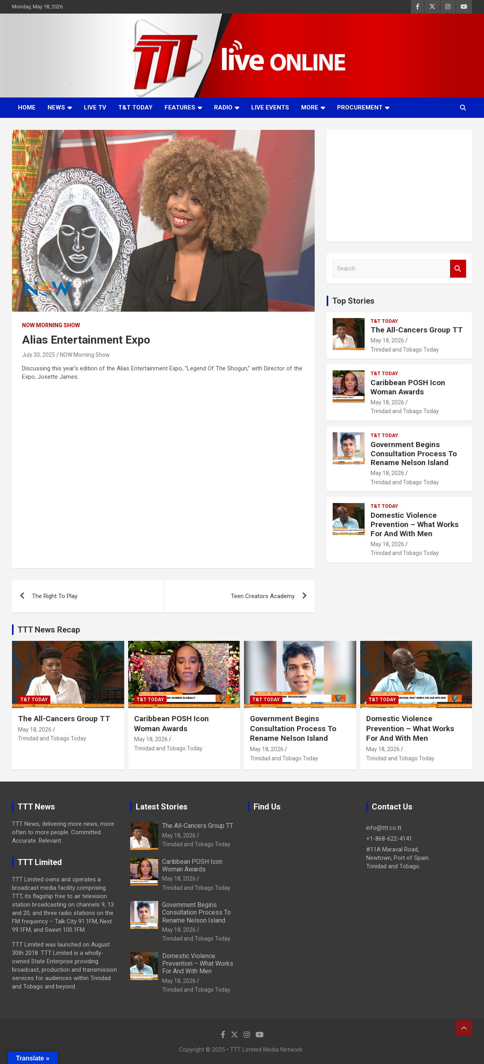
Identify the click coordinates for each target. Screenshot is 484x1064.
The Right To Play (54, 596)
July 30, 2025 (38, 355)
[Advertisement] (399, 186)
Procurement (360, 107)
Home (27, 107)
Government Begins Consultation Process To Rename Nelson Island (414, 453)
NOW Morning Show (51, 325)
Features (180, 107)
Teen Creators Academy (263, 596)
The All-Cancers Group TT (417, 329)
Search (458, 269)
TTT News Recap (49, 629)
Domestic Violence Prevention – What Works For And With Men (414, 524)
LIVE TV (95, 107)
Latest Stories (162, 806)
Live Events (270, 107)
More (309, 107)
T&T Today (135, 107)
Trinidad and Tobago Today (405, 349)
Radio (223, 107)
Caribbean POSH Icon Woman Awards (408, 387)
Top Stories (353, 301)
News (56, 107)
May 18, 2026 (387, 340)
